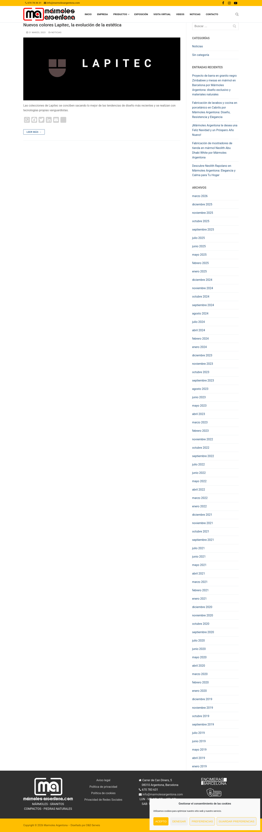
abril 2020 (198, 665)
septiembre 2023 (203, 380)
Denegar (179, 821)
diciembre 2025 (202, 204)
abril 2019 (198, 758)
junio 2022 (199, 473)
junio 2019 (199, 741)
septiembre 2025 (203, 229)
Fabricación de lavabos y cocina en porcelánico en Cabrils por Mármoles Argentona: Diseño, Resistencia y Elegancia (214, 110)
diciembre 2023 (202, 355)
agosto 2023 (200, 389)
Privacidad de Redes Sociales (103, 799)
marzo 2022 (200, 498)
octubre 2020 (200, 624)
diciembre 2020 (202, 607)
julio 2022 (198, 464)
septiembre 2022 (203, 456)
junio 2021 (199, 556)
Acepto (160, 821)
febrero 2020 (200, 682)
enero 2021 (199, 598)
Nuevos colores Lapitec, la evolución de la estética (72, 24)
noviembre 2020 (202, 615)
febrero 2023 (200, 430)
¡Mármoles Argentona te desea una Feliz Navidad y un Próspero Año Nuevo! (214, 130)
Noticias (55, 32)
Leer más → (34, 132)
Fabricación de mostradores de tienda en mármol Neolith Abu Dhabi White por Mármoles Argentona (212, 150)
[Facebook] (223, 3)
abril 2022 (198, 489)
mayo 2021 (199, 565)
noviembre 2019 (202, 707)
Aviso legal (103, 780)
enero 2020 (199, 691)
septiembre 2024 (203, 305)
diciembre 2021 (202, 514)
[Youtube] (236, 3)
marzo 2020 (200, 674)
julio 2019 (198, 733)
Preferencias (202, 821)
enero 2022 (199, 506)
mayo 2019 (199, 749)
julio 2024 (198, 322)
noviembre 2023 (202, 363)
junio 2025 (199, 246)
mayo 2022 (199, 481)
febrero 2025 (200, 263)
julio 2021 (198, 548)
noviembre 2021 (202, 523)
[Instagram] (229, 3)
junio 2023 (199, 397)
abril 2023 (198, 414)
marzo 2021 (200, 582)
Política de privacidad (103, 786)
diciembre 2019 (202, 699)
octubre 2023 (200, 372)
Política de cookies (103, 793)
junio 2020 (199, 649)
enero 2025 (199, 271)
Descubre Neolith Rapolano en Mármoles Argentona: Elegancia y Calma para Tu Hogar (213, 170)
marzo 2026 (200, 196)
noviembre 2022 (202, 439)
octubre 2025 (200, 221)
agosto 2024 (200, 313)
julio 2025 (198, 238)
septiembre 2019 (203, 724)
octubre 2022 (200, 447)
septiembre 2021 (203, 540)
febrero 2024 (200, 338)
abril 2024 (198, 330)
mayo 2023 (199, 405)
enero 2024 (199, 347)
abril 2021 (198, 573)
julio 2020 (198, 640)
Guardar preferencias (236, 821)
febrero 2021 (200, 590)
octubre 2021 (200, 531)
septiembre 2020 (203, 632)
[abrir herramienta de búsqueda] (237, 14)
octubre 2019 (200, 716)
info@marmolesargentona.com (162, 794)
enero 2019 (199, 766)
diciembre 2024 (202, 280)
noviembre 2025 (202, 213)
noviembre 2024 (202, 288)
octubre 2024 (200, 296)
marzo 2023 (200, 422)
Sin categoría (200, 55)
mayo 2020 (199, 657)
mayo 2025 (199, 254)
